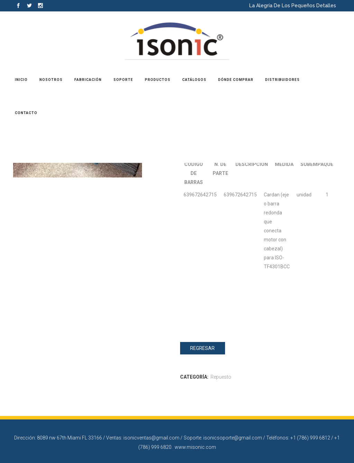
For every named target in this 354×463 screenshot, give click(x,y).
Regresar (202, 348)
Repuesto (221, 377)
